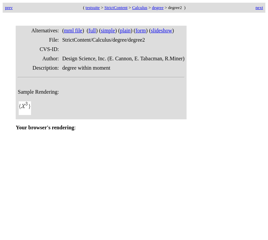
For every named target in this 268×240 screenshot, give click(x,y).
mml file (73, 30)
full (92, 30)
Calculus (140, 7)
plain (125, 30)
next (259, 7)
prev (9, 7)
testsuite (92, 7)
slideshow (161, 30)
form (141, 30)
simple (108, 30)
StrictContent (115, 7)
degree (158, 7)
